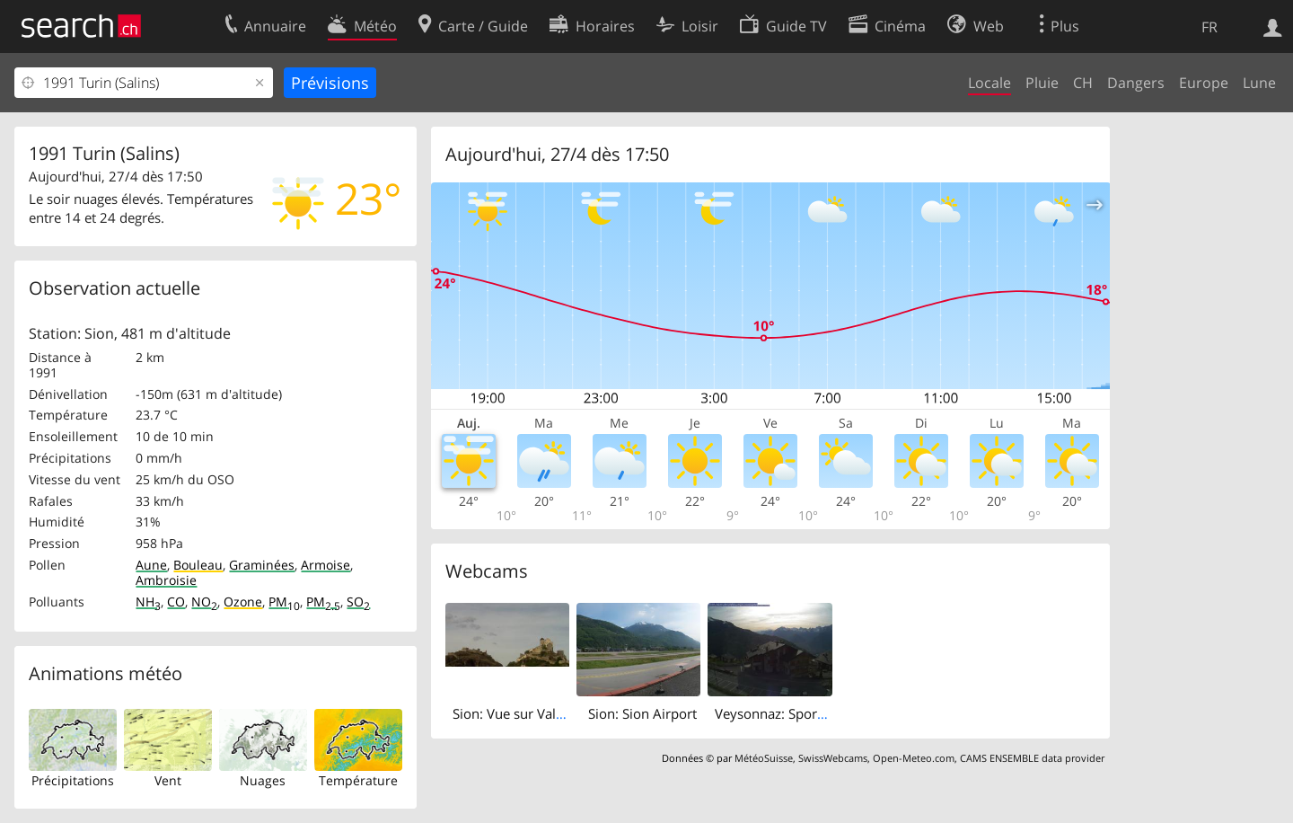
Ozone (243, 601)
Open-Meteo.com (913, 758)
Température (358, 780)
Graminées (262, 564)
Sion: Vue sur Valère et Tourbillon (555, 713)
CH (1083, 83)
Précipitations (72, 780)
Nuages (263, 780)
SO (358, 601)
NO (204, 601)
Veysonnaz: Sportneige (785, 713)
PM (284, 601)
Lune (1259, 83)
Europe (1203, 83)
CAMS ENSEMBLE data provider (1032, 758)
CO (176, 601)
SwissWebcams (832, 758)
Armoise (325, 564)
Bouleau (198, 564)
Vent (167, 780)
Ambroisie (166, 579)
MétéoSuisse (763, 758)
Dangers (1136, 83)
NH (148, 601)
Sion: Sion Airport (642, 713)
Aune (151, 564)
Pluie (1042, 83)
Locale (989, 83)
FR (1209, 27)
